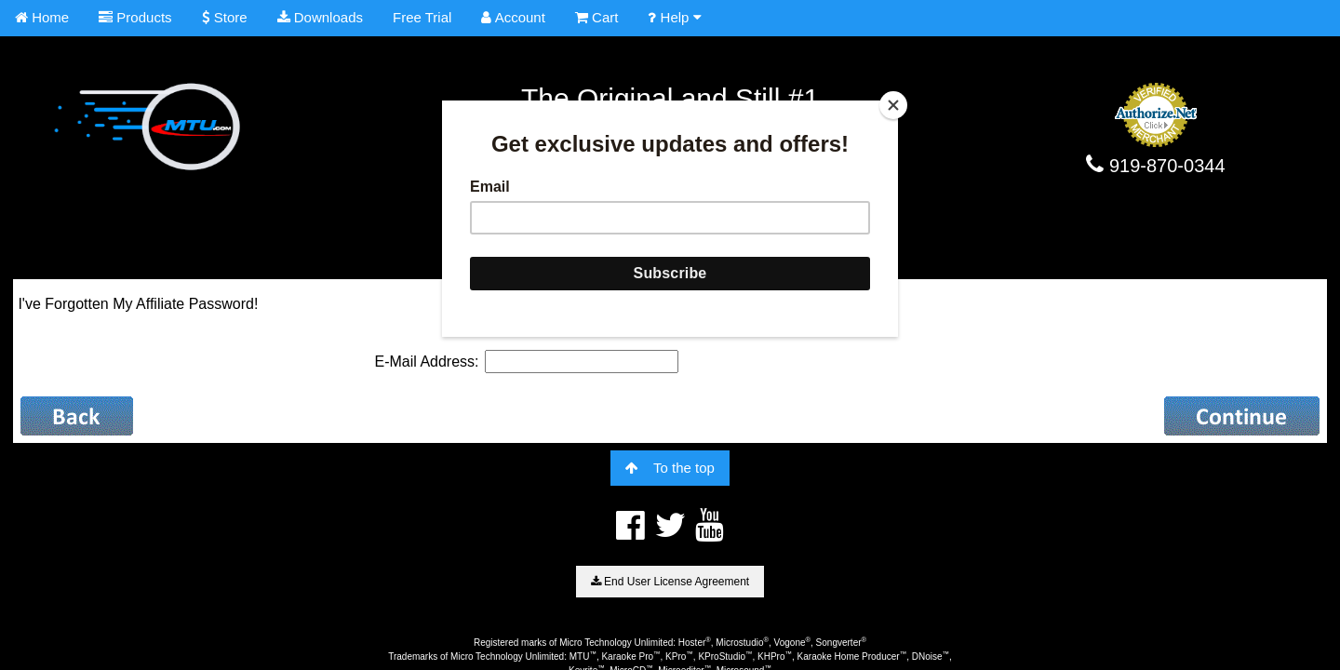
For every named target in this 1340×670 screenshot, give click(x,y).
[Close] (893, 105)
